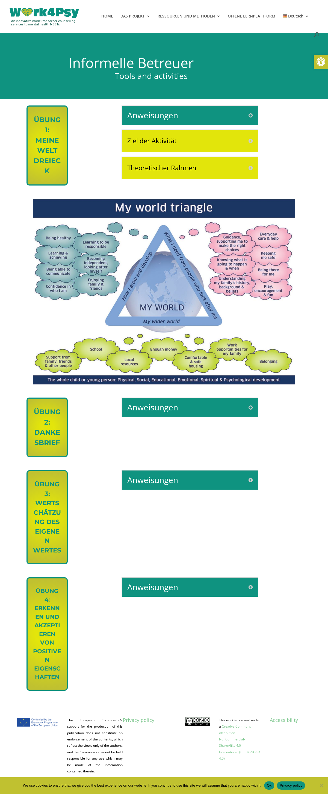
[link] (321, 62)
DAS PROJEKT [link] (132, 16)
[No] (321, 785)
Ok (269, 785)
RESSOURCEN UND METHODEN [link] (186, 16)
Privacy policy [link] (138, 720)
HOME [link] (107, 16)
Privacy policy (291, 785)
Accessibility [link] (284, 720)
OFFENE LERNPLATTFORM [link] (251, 16)
